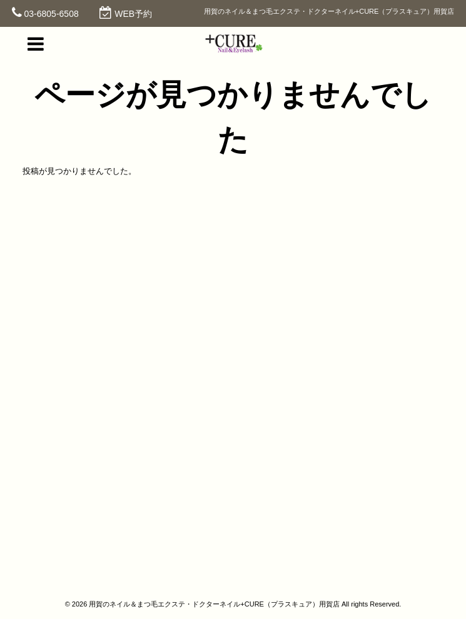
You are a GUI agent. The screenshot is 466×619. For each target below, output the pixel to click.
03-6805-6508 (51, 14)
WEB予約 (133, 14)
